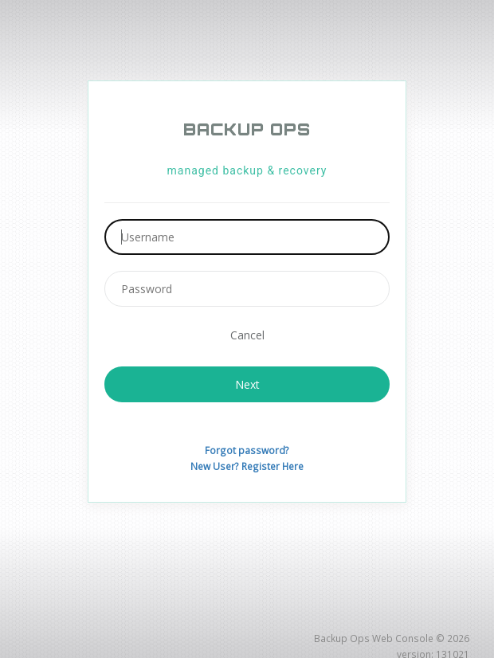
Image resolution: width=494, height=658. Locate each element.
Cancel (247, 334)
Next (247, 382)
